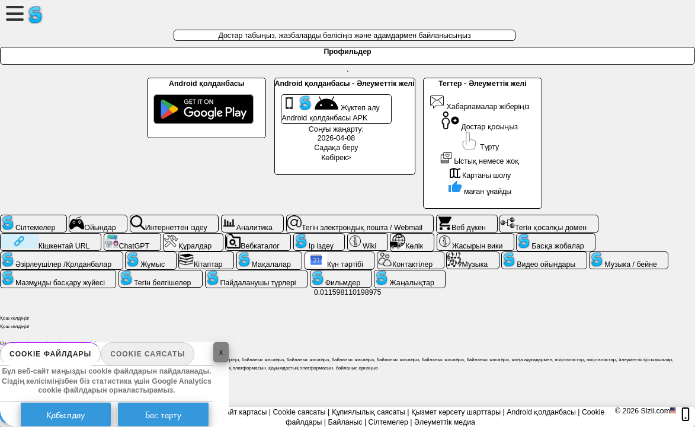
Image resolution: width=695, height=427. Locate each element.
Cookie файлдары (50, 354)
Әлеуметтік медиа (444, 422)
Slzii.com (655, 411)
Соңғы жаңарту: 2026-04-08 (336, 133)
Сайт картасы (243, 412)
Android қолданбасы (541, 412)
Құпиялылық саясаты (368, 412)
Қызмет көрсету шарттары (456, 412)
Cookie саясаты (147, 354)
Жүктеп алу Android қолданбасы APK (331, 108)
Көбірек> (336, 158)
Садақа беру (336, 148)
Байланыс (345, 422)
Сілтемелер (388, 422)
